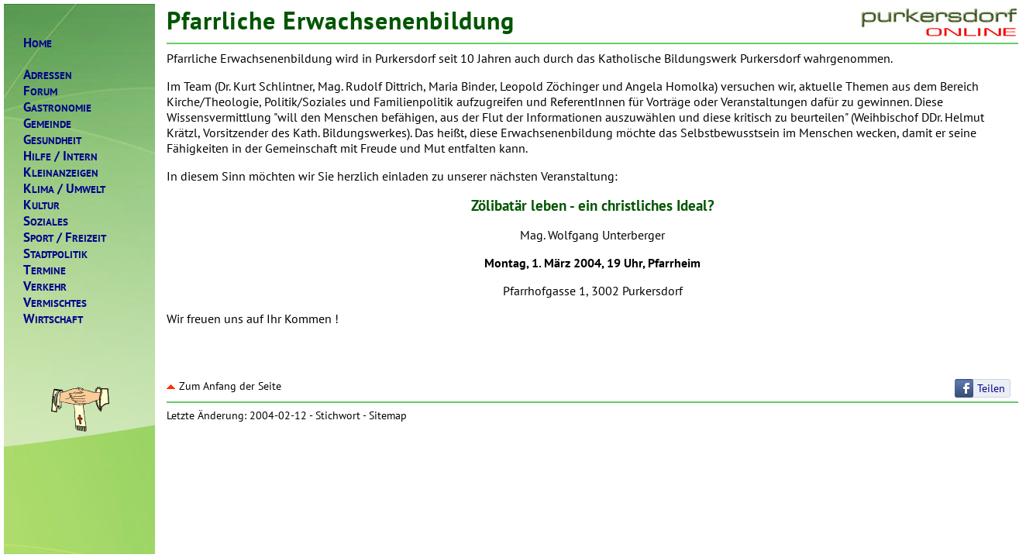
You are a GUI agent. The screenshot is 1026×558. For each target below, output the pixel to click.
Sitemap (388, 415)
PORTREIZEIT (64, 237)
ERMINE (44, 270)
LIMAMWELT (64, 189)
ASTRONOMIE (57, 107)
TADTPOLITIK (55, 254)
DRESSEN (47, 75)
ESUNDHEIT (52, 140)
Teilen (991, 388)
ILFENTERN (60, 156)
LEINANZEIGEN (60, 172)
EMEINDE (47, 123)
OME (37, 43)
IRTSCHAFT (53, 319)
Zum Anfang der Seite (224, 386)
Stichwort (337, 415)
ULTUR (41, 205)
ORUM (40, 91)
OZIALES (45, 221)
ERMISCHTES (55, 302)
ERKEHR (45, 286)
